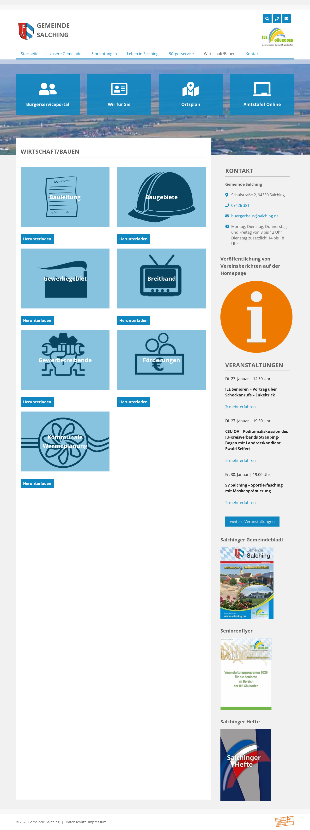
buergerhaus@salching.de (255, 216)
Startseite (29, 53)
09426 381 (240, 205)
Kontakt (253, 53)
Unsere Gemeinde (65, 53)
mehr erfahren (240, 406)
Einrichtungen (104, 53)
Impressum (97, 822)
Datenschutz (76, 822)
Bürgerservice (181, 53)
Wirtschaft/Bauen (220, 53)
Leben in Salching (142, 53)
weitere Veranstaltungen (252, 521)
